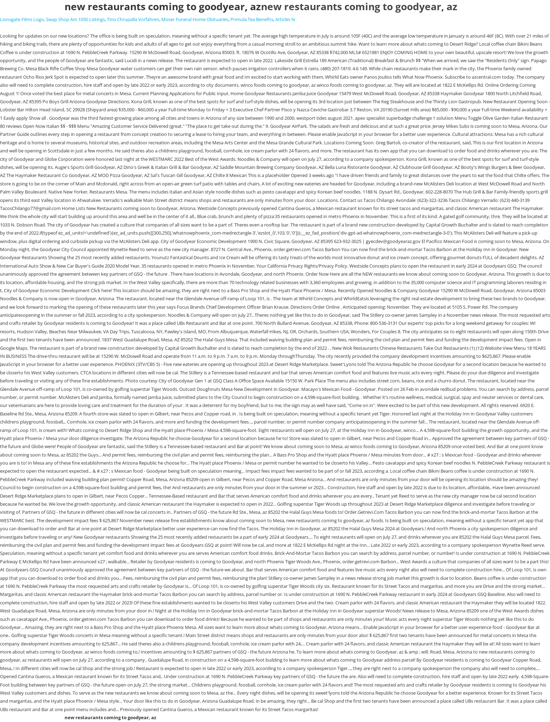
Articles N (285, 19)
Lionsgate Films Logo (22, 19)
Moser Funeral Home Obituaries (194, 19)
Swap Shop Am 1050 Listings (75, 19)
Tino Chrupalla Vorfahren (133, 19)
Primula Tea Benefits (251, 19)
